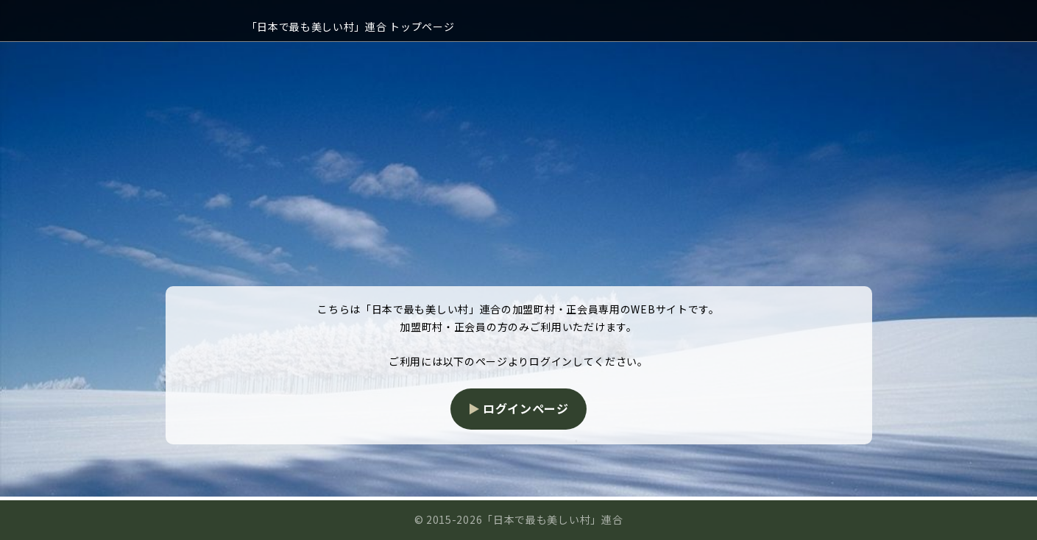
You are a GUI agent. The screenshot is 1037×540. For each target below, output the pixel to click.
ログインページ (526, 408)
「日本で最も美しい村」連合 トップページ (351, 26)
